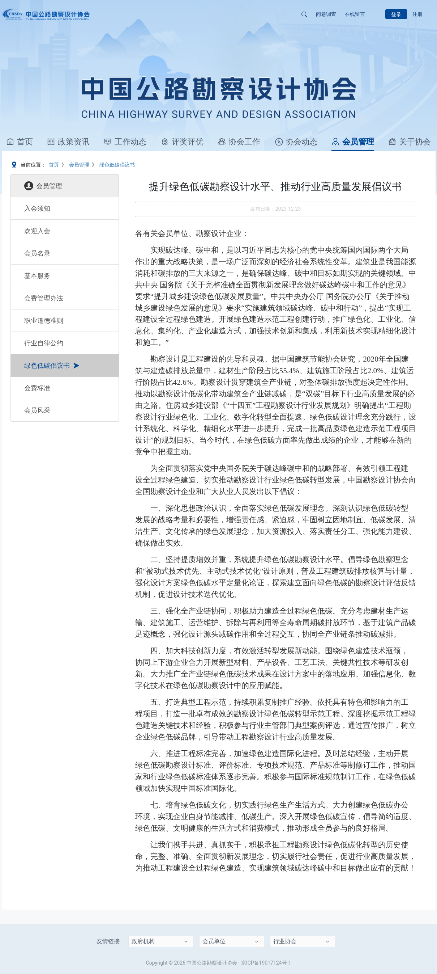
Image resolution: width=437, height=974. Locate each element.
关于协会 (409, 141)
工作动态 (125, 141)
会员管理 (352, 141)
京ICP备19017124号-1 (266, 963)
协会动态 (296, 141)
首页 (19, 141)
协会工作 (239, 141)
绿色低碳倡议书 (117, 165)
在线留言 (355, 14)
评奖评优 (182, 141)
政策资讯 (68, 141)
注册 (417, 14)
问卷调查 (326, 14)
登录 (396, 14)
